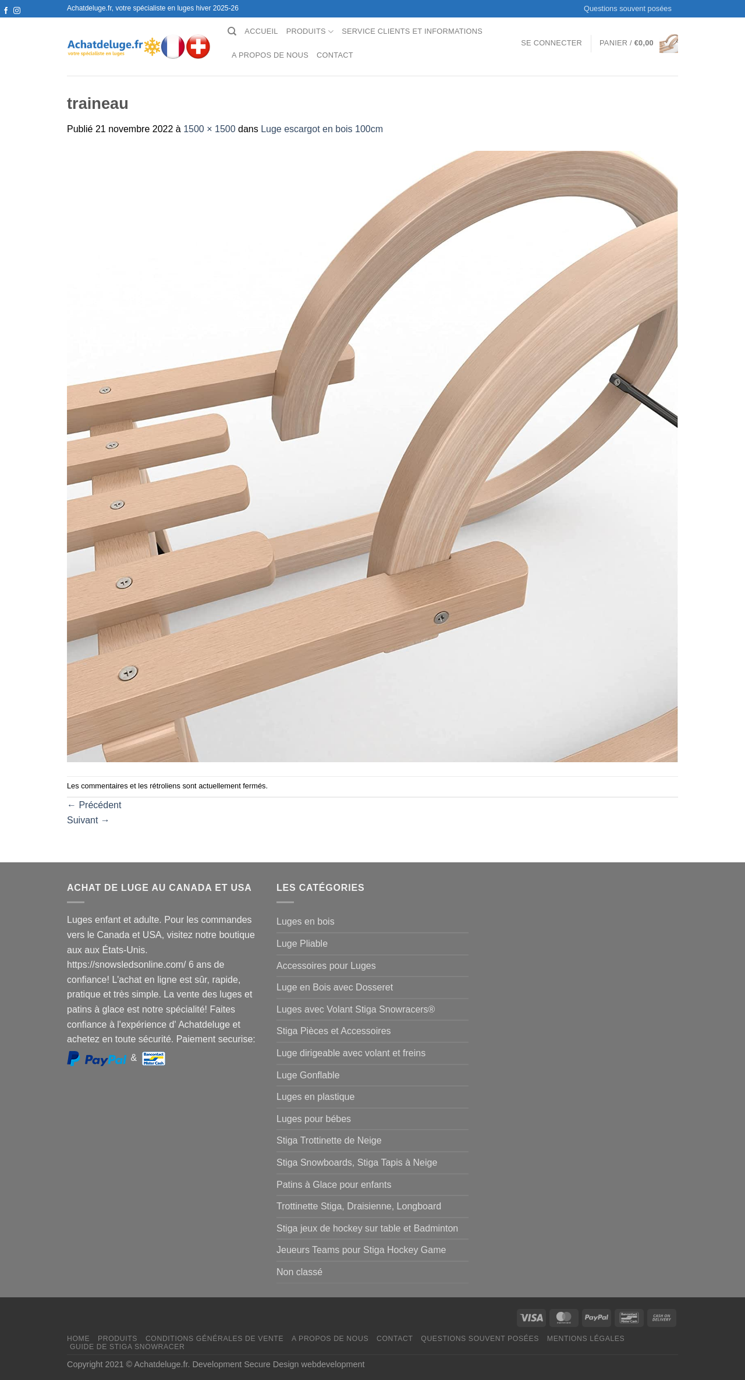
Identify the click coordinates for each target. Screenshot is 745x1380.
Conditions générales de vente (214, 1339)
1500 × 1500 (209, 129)
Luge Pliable (302, 944)
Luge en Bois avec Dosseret (334, 987)
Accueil (261, 31)
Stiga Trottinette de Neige (329, 1140)
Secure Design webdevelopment (304, 1364)
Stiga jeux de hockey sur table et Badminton (367, 1228)
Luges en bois (305, 921)
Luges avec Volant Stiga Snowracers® (355, 1009)
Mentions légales (586, 1339)
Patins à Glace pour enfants (333, 1185)
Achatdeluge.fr (160, 1364)
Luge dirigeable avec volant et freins (350, 1053)
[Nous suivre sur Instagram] (16, 11)
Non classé (299, 1272)
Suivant (88, 820)
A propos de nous (270, 55)
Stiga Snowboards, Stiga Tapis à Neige (356, 1162)
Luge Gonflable (308, 1075)
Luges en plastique (315, 1097)
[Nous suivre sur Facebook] (5, 11)
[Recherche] (232, 31)
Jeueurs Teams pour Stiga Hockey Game (361, 1250)
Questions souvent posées (628, 8)
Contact (335, 55)
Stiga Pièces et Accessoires (333, 1031)
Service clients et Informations (412, 31)
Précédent (94, 805)
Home (78, 1339)
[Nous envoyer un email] (16, 22)
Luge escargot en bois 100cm (322, 129)
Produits (310, 31)
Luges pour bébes (313, 1119)
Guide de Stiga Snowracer (127, 1347)
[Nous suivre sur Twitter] (5, 22)
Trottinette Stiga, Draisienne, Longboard (358, 1206)
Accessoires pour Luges (326, 966)
